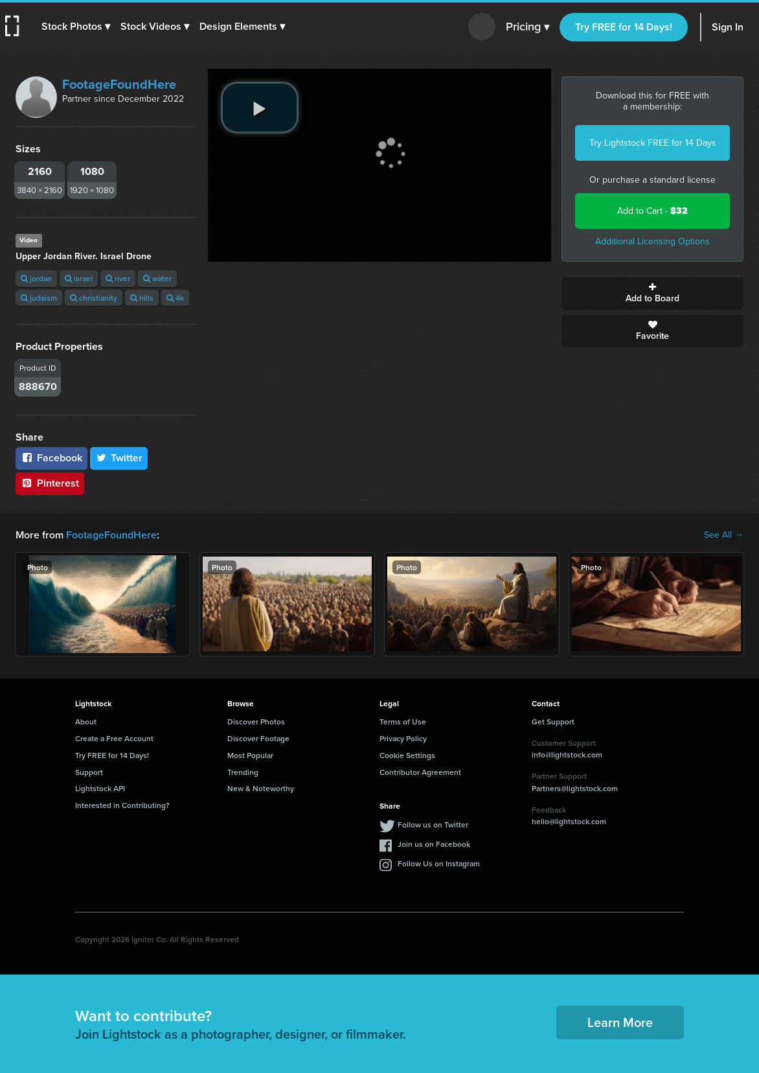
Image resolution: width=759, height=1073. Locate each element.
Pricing (527, 27)
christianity (93, 297)
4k (175, 297)
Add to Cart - (652, 211)
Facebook (51, 457)
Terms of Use (403, 721)
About (85, 721)
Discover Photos (256, 721)
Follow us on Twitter (433, 824)
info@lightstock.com (567, 754)
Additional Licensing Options (652, 241)
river (118, 278)
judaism (39, 297)
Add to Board (652, 294)
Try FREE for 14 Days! (623, 26)
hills (141, 297)
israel (79, 278)
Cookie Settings (407, 755)
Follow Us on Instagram (439, 863)
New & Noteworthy (260, 788)
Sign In (727, 26)
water (157, 278)
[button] (75, 27)
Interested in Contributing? (122, 805)
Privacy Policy (403, 738)
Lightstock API (100, 788)
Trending (242, 772)
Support (89, 772)
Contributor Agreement (420, 772)
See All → (723, 535)
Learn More (620, 1022)
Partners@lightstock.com (575, 788)
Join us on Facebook (434, 843)
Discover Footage (258, 738)
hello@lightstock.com (569, 821)
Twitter (119, 457)
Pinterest (50, 483)
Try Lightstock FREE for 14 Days (652, 143)
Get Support (553, 721)
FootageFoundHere (119, 84)
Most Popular (250, 755)
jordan (36, 278)
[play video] (260, 107)
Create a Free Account (114, 738)
